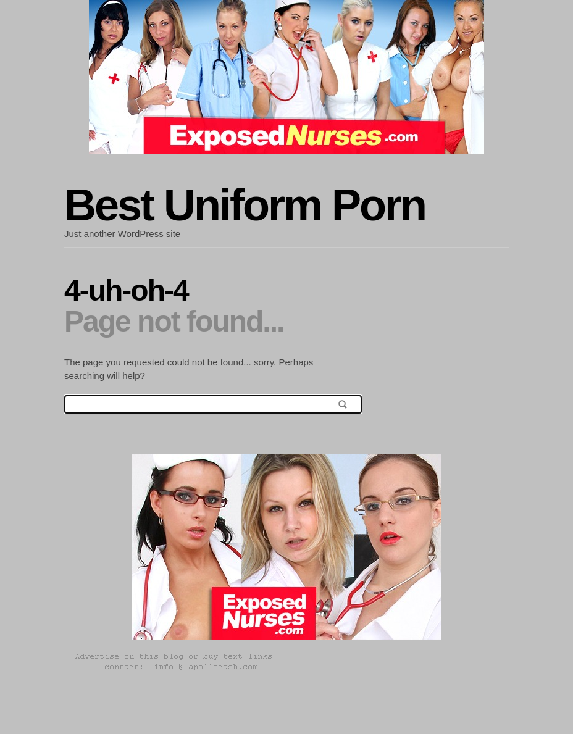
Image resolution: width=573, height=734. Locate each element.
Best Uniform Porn (244, 205)
